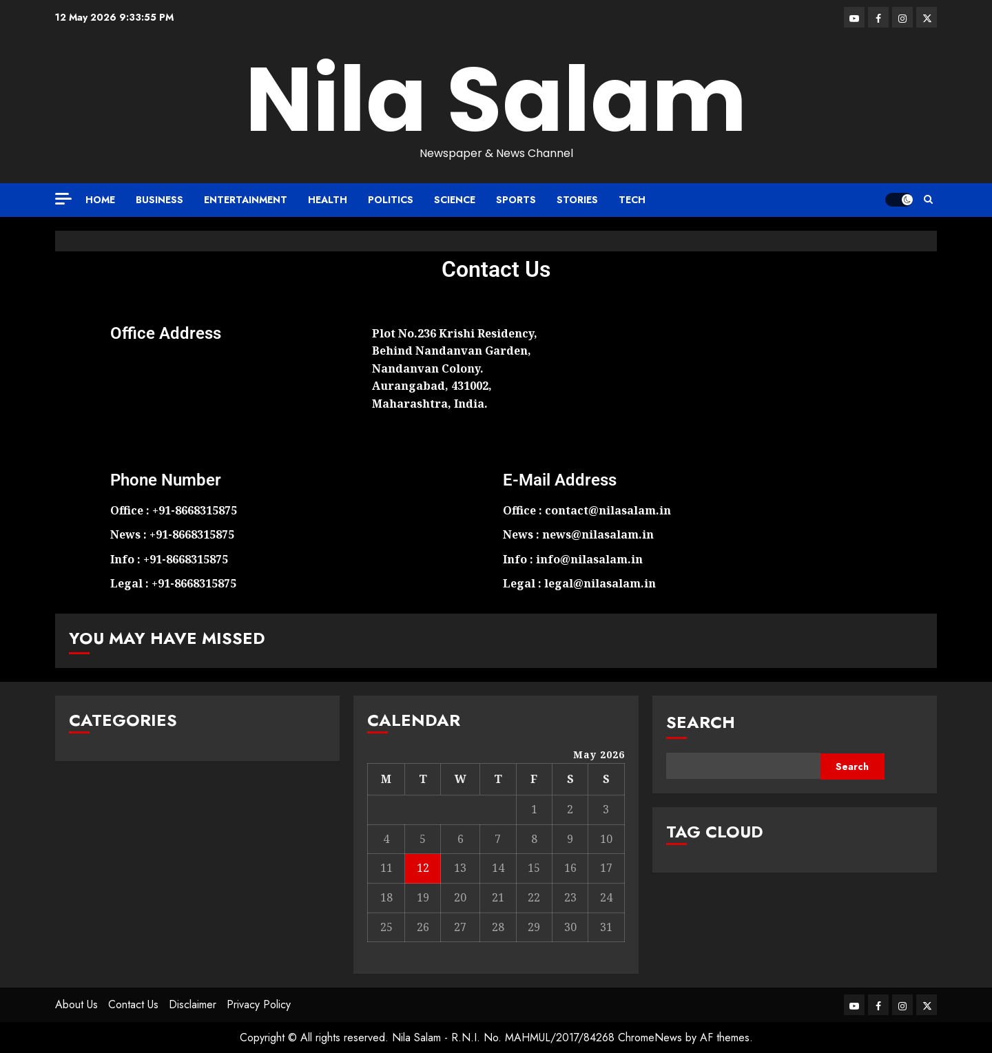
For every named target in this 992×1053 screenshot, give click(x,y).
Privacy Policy (259, 1004)
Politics (390, 200)
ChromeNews (650, 1037)
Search (700, 722)
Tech (632, 200)
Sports (516, 200)
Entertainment (245, 200)
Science (454, 200)
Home (100, 200)
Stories (577, 200)
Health (327, 200)
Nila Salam (496, 100)
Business (159, 200)
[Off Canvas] (63, 199)
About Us (76, 1004)
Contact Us (133, 1004)
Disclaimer (192, 1004)
